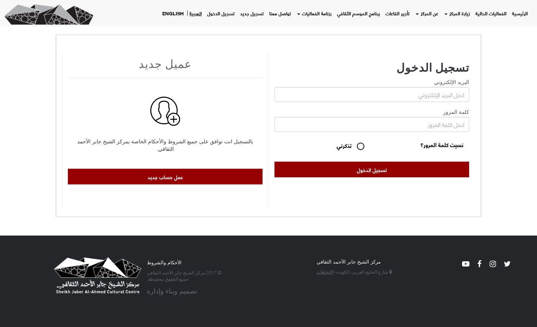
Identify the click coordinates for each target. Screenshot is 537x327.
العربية (195, 13)
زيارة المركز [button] (457, 13)
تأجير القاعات (397, 13)
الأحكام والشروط (164, 262)
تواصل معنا (280, 13)
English (173, 13)
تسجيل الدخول (221, 13)
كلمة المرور (456, 111)
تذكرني (345, 145)
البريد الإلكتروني (451, 81)
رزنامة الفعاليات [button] (314, 13)
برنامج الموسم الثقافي (358, 13)
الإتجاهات (325, 271)
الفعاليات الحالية (490, 13)
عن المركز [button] (427, 13)
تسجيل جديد (252, 13)
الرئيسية (520, 13)
